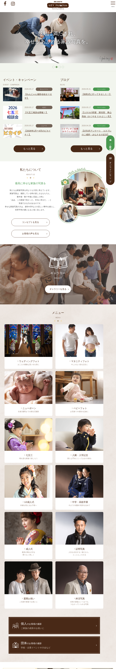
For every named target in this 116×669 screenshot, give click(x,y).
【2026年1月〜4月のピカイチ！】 (42, 146)
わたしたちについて (67, 624)
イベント (38, 624)
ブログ (50, 624)
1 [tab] (53, 67)
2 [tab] (56, 67)
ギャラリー (34, 629)
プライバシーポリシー (92, 629)
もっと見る (31, 161)
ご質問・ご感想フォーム (31, 564)
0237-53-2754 (29, 547)
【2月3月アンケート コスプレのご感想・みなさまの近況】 (100, 149)
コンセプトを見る (34, 238)
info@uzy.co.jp (64, 651)
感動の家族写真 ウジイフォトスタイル (58, 5)
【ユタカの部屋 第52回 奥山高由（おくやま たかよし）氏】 (100, 124)
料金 (95, 624)
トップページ (24, 624)
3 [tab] (59, 67)
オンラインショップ (70, 629)
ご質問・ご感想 (50, 629)
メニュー (84, 624)
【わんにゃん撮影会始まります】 (43, 100)
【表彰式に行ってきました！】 (98, 100)
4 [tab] (63, 67)
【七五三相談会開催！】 (41, 121)
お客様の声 (20, 629)
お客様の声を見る (34, 249)
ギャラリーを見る (62, 304)
